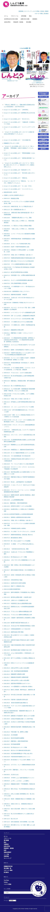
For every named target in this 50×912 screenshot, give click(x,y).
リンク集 (6, 854)
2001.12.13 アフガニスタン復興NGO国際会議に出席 (18, 611)
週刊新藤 (23, 16)
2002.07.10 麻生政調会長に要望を (13, 537)
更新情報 (21, 11)
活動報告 (34, 19)
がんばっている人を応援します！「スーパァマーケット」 (19, 189)
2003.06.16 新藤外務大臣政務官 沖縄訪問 (15, 294)
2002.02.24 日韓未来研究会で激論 (13, 580)
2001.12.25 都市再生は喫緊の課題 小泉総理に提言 (17, 597)
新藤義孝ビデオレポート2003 (11, 143)
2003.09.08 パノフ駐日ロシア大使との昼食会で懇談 (17, 225)
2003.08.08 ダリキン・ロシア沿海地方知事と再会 (17, 243)
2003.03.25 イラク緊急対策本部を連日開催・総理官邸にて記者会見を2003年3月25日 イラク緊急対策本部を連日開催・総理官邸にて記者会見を (19, 339)
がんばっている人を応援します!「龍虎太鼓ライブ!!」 (17, 170)
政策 (5, 850)
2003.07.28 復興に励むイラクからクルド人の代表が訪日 (19, 261)
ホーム (6, 16)
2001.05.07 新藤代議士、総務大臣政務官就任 (16, 741)
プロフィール (14, 16)
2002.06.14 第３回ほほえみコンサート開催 (15, 557)
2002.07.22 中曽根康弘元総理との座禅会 (15, 528)
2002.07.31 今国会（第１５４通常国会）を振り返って (18, 520)
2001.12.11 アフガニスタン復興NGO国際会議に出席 (18, 614)
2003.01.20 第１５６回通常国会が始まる (15, 385)
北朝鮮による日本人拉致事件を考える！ (14, 195)
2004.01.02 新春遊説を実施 (11, 198)
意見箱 (42, 11)
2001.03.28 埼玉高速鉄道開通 (12, 744)
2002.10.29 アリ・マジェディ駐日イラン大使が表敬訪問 (19, 464)
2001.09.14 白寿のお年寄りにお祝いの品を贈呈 (16, 680)
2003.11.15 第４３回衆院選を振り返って (15, 209)
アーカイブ (6, 900)
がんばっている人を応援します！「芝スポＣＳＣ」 (17, 119)
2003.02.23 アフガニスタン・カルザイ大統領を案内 (17, 372)
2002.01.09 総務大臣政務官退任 (12, 589)
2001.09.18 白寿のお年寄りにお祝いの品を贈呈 (16, 668)
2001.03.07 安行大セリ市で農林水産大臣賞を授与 (17, 750)
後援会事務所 (7, 852)
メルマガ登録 (35, 11)
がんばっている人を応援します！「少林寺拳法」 (16, 109)
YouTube (6, 880)
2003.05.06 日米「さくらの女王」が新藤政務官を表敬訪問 (19, 315)
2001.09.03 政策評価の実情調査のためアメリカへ (17, 683)
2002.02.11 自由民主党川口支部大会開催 (15, 583)
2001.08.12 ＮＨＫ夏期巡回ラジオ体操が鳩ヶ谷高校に (18, 686)
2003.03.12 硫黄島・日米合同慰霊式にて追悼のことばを (19, 349)
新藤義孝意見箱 (8, 866)
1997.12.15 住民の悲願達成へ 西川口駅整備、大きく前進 (19, 821)
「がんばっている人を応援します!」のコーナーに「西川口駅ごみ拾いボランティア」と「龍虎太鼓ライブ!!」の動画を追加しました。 (19, 164)
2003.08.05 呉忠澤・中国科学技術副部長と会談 (16, 246)
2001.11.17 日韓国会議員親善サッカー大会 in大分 (17, 629)
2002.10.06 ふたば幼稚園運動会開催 (13, 500)
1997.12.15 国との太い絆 (11, 818)
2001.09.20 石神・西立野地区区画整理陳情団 (16, 671)
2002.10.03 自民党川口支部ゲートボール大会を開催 (17, 506)
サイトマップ (27, 11)
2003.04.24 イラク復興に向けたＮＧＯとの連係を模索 (18, 321)
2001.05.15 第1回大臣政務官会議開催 (14, 738)
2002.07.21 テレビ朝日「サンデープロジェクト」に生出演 (19, 531)
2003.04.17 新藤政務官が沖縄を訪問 (13, 330)
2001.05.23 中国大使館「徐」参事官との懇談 (16, 731)
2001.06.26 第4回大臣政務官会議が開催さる (16, 702)
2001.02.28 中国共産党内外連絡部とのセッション (17, 756)
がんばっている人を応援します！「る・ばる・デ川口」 (18, 186)
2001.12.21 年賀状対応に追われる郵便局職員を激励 (17, 603)
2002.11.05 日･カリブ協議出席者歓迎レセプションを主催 (19, 452)
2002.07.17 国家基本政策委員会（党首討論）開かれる (18, 534)
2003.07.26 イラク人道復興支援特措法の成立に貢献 (17, 264)
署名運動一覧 (7, 868)
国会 (30, 16)
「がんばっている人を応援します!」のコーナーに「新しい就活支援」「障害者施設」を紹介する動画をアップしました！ (19, 148)
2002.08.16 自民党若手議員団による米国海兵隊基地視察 (18, 514)
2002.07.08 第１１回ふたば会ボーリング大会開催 (17, 540)
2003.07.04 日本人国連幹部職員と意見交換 (15, 283)
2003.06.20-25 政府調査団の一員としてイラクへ (17, 291)
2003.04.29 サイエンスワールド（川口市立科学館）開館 (19, 318)
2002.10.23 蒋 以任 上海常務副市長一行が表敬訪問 (18, 482)
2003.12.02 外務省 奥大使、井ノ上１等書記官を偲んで (18, 206)
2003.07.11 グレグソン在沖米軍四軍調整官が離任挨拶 (18, 280)
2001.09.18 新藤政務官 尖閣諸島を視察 (14, 674)
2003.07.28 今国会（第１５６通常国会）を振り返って (18, 254)
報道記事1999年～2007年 (10, 192)
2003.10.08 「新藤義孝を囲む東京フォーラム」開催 (17, 217)
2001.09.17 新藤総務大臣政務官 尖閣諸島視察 (16, 677)
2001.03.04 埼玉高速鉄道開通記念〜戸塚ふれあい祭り (18, 753)
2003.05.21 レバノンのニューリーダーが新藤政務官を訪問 (19, 312)
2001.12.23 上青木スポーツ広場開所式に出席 (16, 600)
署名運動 (28, 22)
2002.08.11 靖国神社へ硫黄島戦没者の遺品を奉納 (17, 517)
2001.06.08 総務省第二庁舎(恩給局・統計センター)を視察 (19, 715)
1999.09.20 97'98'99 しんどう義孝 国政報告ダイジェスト (19, 777)
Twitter (6, 882)
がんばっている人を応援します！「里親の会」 (16, 178)
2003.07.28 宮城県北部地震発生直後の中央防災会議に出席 (19, 258)
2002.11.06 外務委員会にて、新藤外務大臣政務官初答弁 (19, 449)
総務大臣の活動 (25, 19)
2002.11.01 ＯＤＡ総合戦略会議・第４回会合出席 (17, 455)
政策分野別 (7, 22)
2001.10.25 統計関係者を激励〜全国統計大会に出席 (17, 650)
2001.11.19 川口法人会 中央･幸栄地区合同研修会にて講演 (19, 625)
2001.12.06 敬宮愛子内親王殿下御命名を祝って (16, 622)
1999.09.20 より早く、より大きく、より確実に (16, 780)
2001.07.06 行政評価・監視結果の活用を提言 (16, 699)
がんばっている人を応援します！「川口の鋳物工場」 (17, 140)
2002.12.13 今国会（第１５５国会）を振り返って (17, 398)
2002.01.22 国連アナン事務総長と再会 (14, 586)
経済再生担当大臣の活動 (11, 19)
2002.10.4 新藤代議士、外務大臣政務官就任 (15, 503)
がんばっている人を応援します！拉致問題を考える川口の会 (19, 112)
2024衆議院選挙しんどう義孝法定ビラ (37, 80)
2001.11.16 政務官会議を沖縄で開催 (13, 632)
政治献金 (46, 13)
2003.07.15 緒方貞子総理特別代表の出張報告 (16, 272)
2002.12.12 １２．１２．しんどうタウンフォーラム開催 (19, 406)
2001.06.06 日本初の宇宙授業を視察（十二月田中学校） (19, 718)
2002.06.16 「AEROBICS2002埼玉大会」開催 (16, 549)
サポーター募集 (39, 13)
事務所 (46, 11)
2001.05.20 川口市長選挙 (11, 735)
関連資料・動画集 (18, 22)
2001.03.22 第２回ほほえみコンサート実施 (15, 747)
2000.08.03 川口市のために (11, 774)
